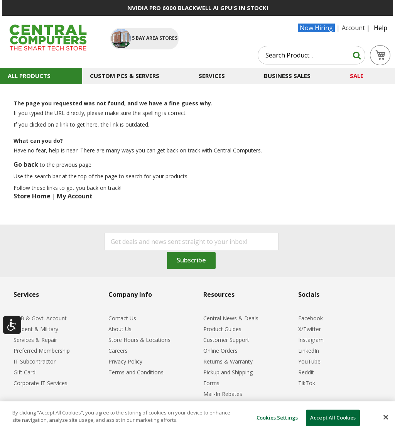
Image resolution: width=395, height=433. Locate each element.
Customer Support (226, 339)
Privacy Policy (125, 361)
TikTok (306, 383)
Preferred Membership (42, 350)
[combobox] (311, 55)
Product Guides (222, 329)
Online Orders (220, 350)
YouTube (309, 361)
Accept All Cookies (333, 417)
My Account (75, 196)
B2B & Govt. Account (40, 318)
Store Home (32, 196)
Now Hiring (316, 28)
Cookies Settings (277, 417)
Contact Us (122, 318)
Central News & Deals (230, 318)
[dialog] (197, 417)
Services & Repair (35, 339)
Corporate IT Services (41, 383)
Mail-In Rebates (222, 393)
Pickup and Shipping (228, 372)
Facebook (310, 318)
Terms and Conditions (136, 372)
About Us (120, 329)
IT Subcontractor (35, 361)
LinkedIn (308, 350)
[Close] (385, 417)
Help (380, 28)
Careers (118, 350)
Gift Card (24, 372)
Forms (211, 383)
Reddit (306, 372)
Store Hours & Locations (139, 339)
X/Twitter (309, 329)
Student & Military (36, 329)
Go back (26, 164)
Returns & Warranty (228, 361)
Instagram (311, 339)
